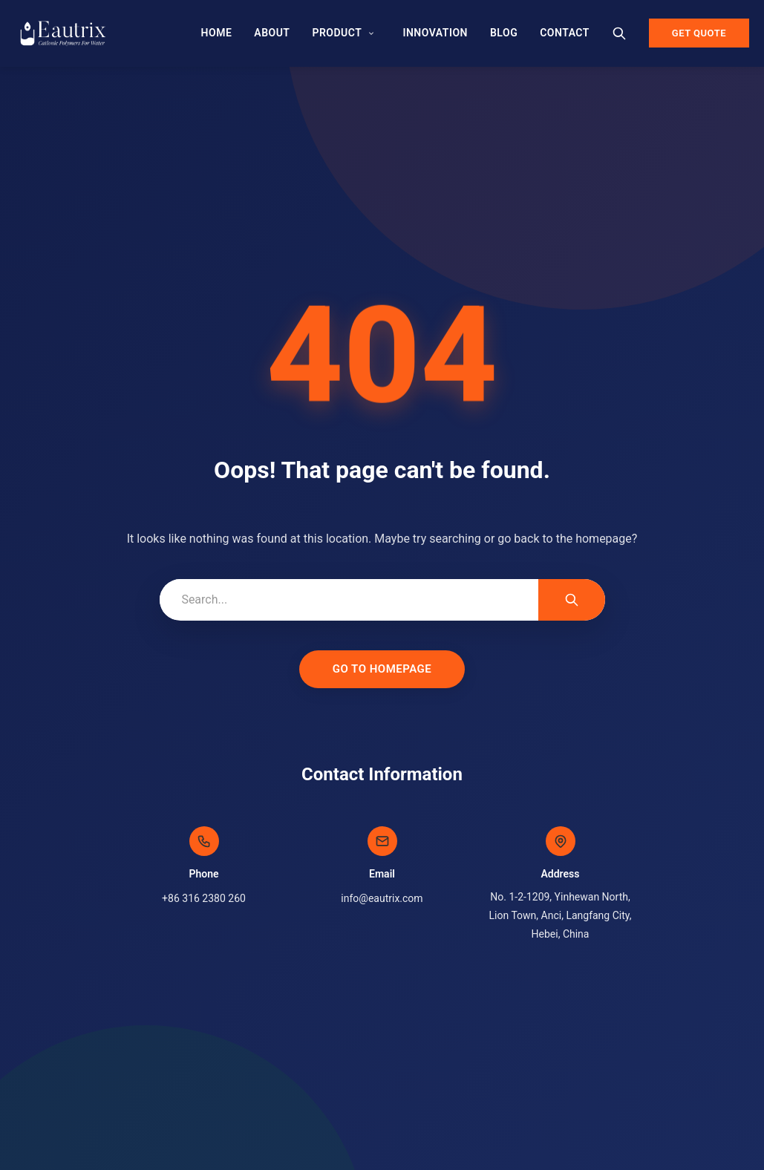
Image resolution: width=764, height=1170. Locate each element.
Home (216, 33)
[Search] (619, 33)
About (272, 33)
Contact (565, 33)
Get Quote (699, 33)
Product (337, 33)
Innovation (435, 33)
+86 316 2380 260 (204, 898)
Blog (504, 33)
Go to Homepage (382, 669)
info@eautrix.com (381, 898)
